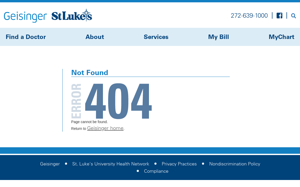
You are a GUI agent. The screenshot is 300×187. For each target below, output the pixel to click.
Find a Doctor (26, 37)
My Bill (218, 37)
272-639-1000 (249, 15)
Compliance (156, 171)
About (95, 37)
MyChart (281, 37)
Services (156, 37)
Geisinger (50, 164)
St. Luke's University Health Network (110, 164)
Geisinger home (105, 128)
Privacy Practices (179, 164)
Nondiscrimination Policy (234, 164)
